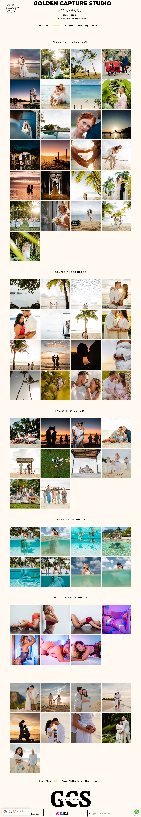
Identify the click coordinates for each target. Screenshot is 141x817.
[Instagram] (57, 813)
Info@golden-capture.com (99, 814)
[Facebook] (62, 813)
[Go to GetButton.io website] (137, 815)
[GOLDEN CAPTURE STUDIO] (71, 799)
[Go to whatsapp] (136, 811)
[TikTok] (66, 813)
